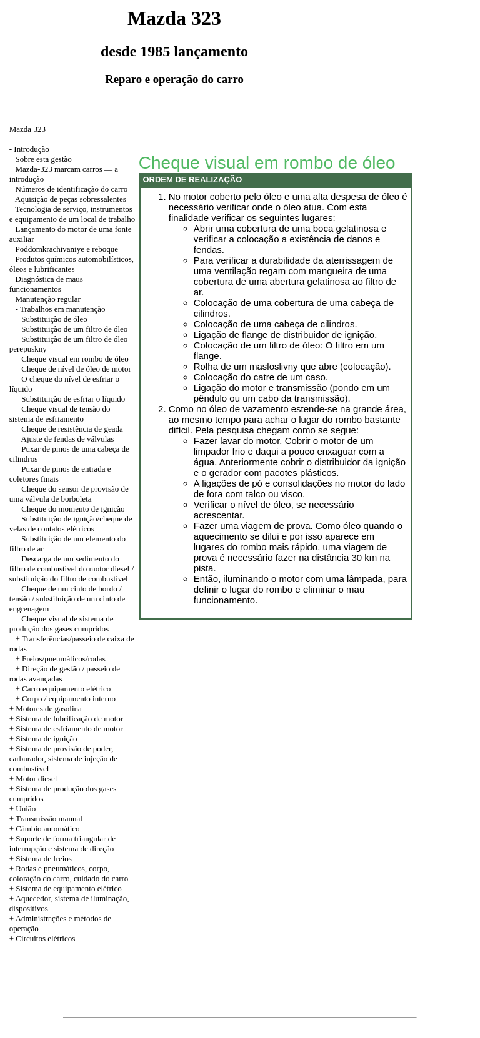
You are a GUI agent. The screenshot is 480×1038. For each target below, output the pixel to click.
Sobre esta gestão (44, 159)
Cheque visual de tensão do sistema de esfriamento (60, 413)
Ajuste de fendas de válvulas (67, 438)
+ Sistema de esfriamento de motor (66, 728)
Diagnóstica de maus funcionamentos (46, 284)
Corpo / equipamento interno (69, 698)
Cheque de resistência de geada (71, 428)
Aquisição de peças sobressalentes (70, 199)
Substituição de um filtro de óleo (74, 329)
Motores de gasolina (48, 708)
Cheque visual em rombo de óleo (75, 358)
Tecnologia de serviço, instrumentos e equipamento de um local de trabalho (72, 214)
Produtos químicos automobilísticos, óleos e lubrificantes (71, 264)
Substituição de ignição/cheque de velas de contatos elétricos (70, 523)
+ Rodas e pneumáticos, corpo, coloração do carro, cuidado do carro (69, 873)
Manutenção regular (48, 299)
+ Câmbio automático (44, 828)
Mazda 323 (27, 129)
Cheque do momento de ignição (72, 508)
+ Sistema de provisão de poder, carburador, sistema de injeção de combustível (63, 758)
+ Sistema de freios (40, 858)
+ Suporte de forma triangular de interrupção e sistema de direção (62, 843)
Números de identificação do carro (72, 189)
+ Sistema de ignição (43, 738)
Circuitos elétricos (45, 938)
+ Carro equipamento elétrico (63, 688)
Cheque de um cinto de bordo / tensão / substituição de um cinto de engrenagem (67, 598)
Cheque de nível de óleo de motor (76, 368)
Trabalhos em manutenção (63, 309)
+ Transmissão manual (45, 818)
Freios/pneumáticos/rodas (64, 658)
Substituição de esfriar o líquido (73, 398)
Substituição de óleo (54, 319)
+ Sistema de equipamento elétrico (65, 888)
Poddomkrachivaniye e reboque (67, 249)
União (26, 808)
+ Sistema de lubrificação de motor (66, 718)
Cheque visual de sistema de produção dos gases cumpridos (61, 623)
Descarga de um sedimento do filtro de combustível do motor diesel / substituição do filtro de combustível (71, 568)
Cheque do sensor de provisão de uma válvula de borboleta (69, 493)
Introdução (31, 149)
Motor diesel (36, 778)
